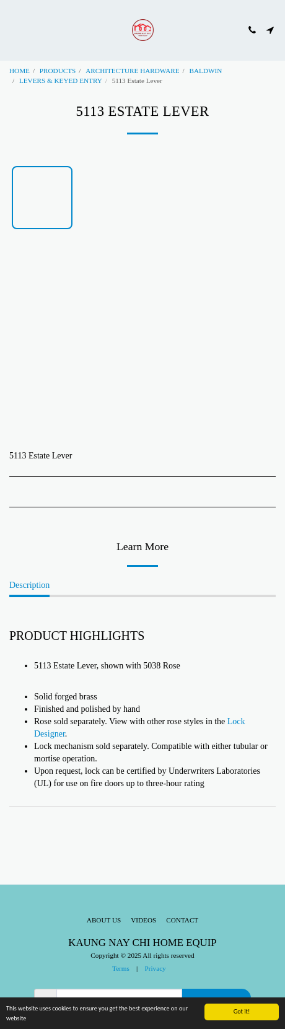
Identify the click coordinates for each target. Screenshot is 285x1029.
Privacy (155, 968)
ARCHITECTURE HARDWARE (132, 70)
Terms (120, 968)
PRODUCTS (58, 70)
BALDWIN (205, 70)
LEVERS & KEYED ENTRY (60, 80)
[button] (13, 30)
